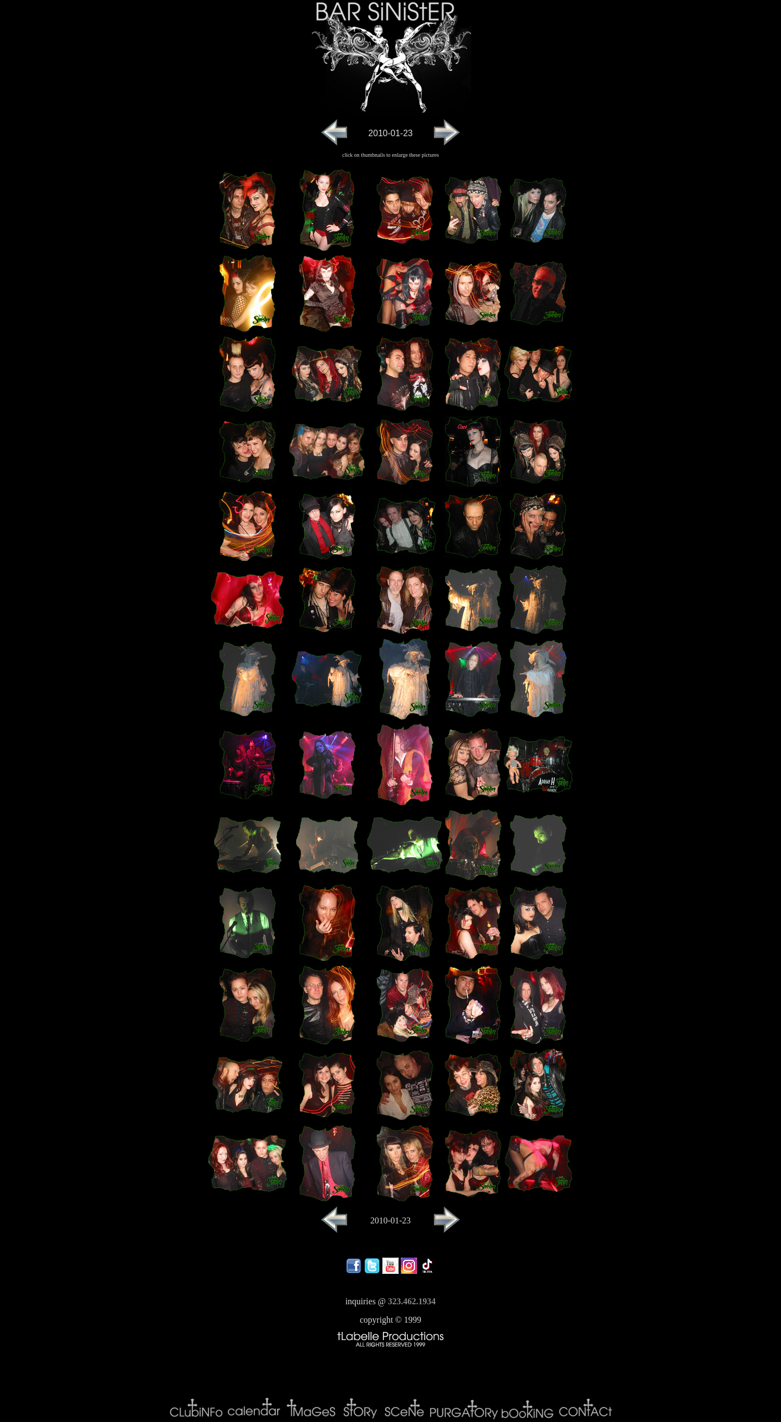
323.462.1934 (412, 1301)
